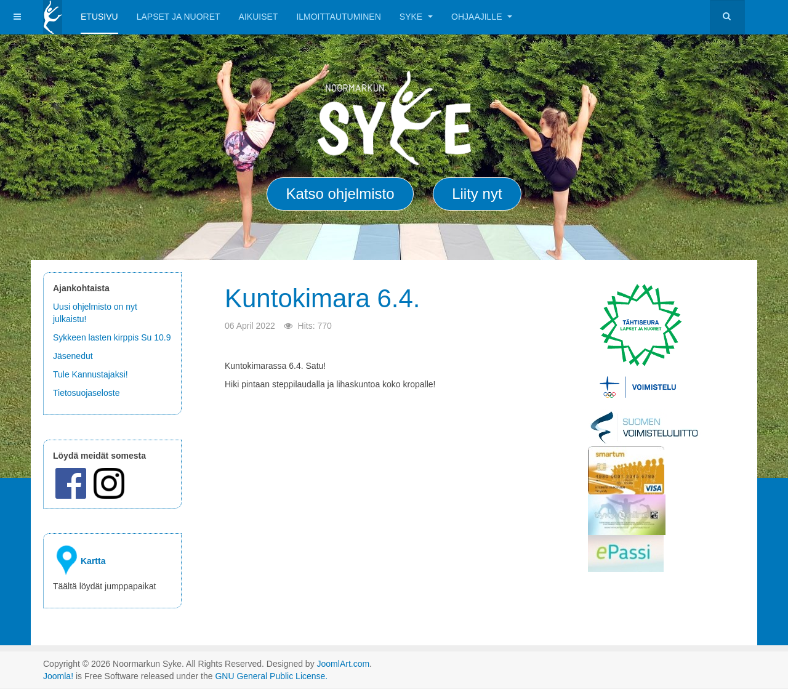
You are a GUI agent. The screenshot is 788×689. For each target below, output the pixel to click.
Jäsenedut (74, 356)
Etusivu (99, 17)
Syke (416, 17)
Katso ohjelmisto (340, 193)
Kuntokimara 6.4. (322, 298)
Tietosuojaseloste (86, 393)
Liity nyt (477, 193)
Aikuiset (258, 17)
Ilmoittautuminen (338, 17)
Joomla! (58, 676)
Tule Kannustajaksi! (90, 374)
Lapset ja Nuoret (178, 17)
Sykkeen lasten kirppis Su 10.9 (112, 337)
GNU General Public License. (271, 676)
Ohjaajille (481, 17)
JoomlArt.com (343, 664)
